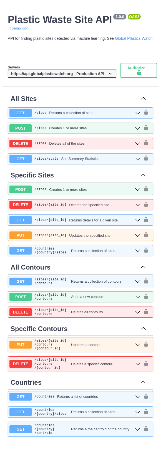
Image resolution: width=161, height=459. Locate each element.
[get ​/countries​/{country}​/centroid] (74, 444)
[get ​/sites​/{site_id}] (74, 220)
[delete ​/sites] (74, 143)
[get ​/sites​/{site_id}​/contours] (74, 284)
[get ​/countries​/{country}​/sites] (74, 251)
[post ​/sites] (74, 128)
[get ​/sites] (74, 113)
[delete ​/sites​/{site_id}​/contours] (74, 318)
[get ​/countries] (74, 408)
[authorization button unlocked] (146, 112)
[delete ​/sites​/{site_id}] (74, 205)
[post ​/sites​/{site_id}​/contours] (74, 301)
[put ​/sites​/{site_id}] (74, 235)
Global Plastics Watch (134, 38)
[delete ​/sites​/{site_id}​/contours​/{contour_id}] (74, 374)
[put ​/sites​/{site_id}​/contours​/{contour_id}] (74, 353)
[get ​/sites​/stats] (74, 159)
